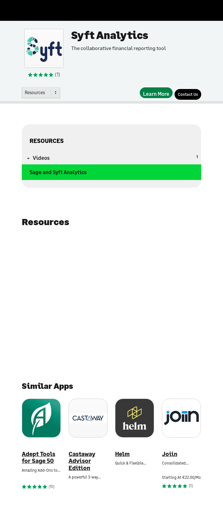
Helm (122, 454)
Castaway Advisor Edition (82, 461)
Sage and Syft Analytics (58, 172)
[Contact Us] (188, 94)
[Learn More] (156, 92)
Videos (115, 157)
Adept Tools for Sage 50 (38, 458)
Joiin (169, 454)
